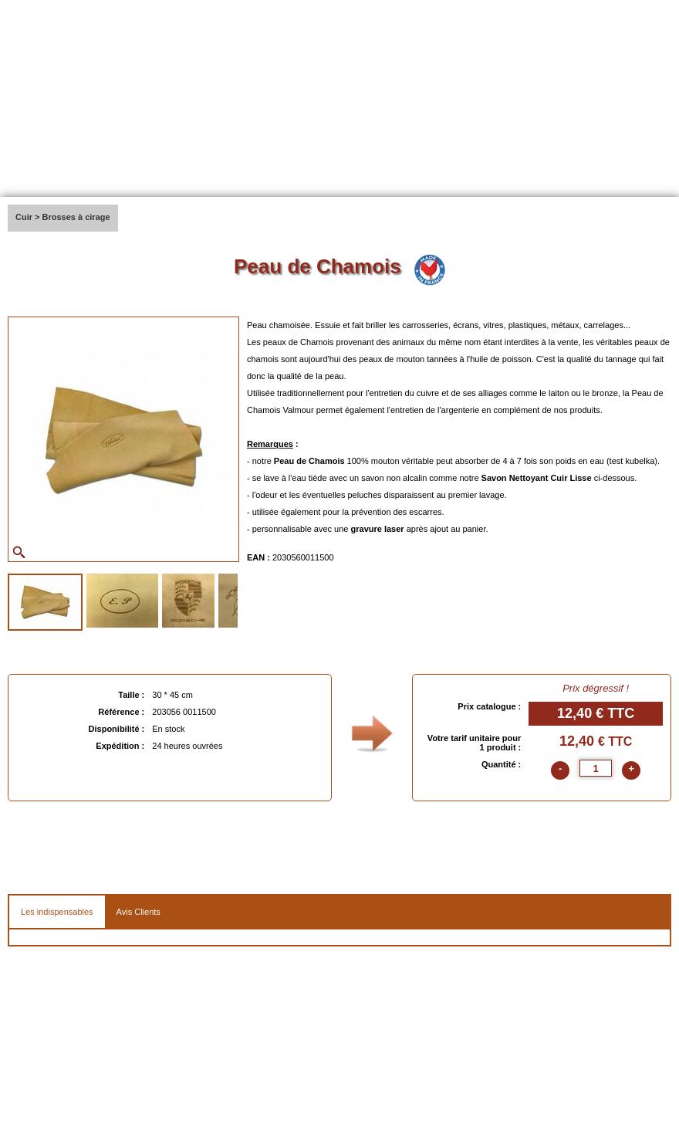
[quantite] (595, 768)
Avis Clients (138, 911)
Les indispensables (57, 911)
